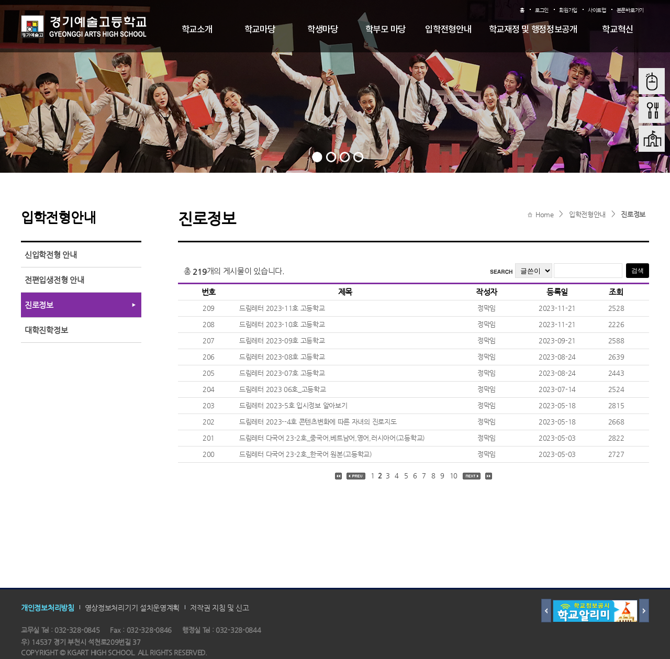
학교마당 (259, 30)
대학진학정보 (46, 330)
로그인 (542, 10)
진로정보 (633, 214)
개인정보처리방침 (47, 608)
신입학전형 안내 (51, 254)
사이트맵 (597, 10)
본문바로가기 (630, 10)
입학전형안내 (448, 30)
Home (544, 214)
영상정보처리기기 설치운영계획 (132, 608)
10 (453, 475)
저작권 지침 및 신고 (219, 608)
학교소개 (197, 30)
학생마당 (322, 30)
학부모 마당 (385, 30)
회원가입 (568, 10)
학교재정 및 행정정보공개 (533, 30)
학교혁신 (617, 30)
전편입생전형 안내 (54, 279)
